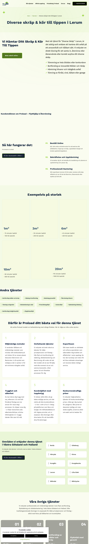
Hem (28, 16)
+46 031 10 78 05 (80, 3)
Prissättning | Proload (53, 3)
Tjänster (34, 16)
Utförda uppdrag (40, 3)
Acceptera (13, 536)
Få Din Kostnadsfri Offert (13, 156)
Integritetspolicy (25, 539)
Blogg (68, 3)
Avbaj (36, 536)
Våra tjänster (29, 3)
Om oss (63, 3)
